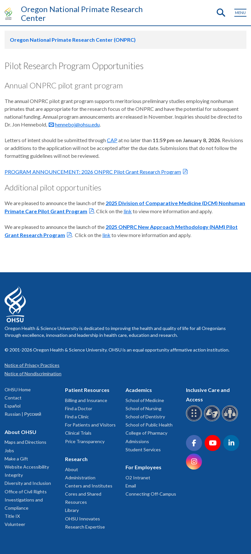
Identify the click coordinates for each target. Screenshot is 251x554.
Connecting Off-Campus (151, 494)
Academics (139, 390)
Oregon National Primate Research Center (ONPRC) (73, 40)
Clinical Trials (78, 433)
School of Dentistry (145, 416)
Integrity (14, 475)
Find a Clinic (77, 416)
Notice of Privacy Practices (32, 365)
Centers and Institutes (88, 485)
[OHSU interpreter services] (231, 420)
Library (72, 510)
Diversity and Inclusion (28, 483)
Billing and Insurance (86, 400)
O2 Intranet (138, 477)
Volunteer (15, 524)
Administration (80, 477)
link (128, 211)
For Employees (143, 467)
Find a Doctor (78, 408)
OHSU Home (18, 389)
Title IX (12, 516)
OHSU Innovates (82, 518)
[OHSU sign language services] (213, 420)
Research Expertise (85, 527)
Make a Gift (16, 458)
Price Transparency (85, 441)
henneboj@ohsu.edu (77, 124)
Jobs (9, 450)
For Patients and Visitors (90, 424)
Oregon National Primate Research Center (82, 13)
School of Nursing (143, 408)
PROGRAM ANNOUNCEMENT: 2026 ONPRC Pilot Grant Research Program (93, 172)
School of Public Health (149, 424)
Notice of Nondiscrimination (33, 373)
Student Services (143, 449)
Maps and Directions (25, 442)
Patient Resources (87, 390)
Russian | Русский (23, 414)
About (71, 469)
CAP (112, 140)
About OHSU (20, 432)
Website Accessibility (27, 467)
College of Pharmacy (146, 433)
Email (131, 485)
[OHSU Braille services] (195, 420)
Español (13, 406)
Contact (13, 397)
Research (76, 459)
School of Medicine (145, 400)
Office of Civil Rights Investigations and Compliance (26, 500)
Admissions (137, 441)
